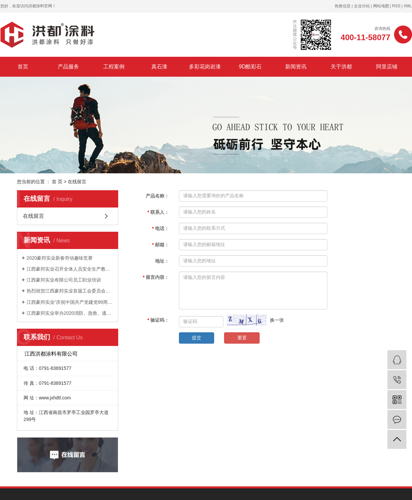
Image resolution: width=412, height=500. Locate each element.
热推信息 (343, 6)
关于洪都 (341, 66)
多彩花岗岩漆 (205, 66)
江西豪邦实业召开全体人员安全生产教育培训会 (70, 269)
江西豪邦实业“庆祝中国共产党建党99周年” (70, 302)
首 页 (57, 181)
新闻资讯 (295, 66)
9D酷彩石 (250, 66)
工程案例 (113, 66)
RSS (396, 6)
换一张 (277, 320)
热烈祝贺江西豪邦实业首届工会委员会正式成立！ (70, 290)
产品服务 (68, 66)
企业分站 (362, 6)
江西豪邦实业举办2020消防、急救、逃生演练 (70, 313)
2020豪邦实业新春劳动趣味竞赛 (60, 258)
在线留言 (33, 216)
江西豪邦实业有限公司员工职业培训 (64, 280)
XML (408, 6)
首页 (23, 66)
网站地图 (381, 6)
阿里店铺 (386, 66)
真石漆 (159, 66)
